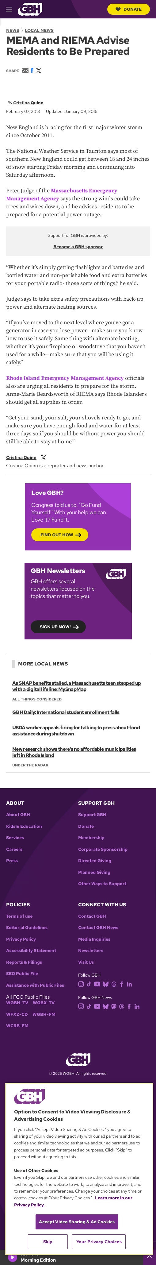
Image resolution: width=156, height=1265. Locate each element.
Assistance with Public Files (35, 985)
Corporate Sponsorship (102, 849)
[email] (49, 457)
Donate (129, 9)
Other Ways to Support (102, 883)
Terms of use (19, 916)
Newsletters (90, 950)
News (12, 30)
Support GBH (92, 814)
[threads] (115, 984)
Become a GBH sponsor (78, 246)
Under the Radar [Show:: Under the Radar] (30, 765)
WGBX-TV (44, 1002)
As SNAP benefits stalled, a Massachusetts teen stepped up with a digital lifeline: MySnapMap (76, 686)
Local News (39, 30)
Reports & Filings (24, 962)
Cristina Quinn (28, 103)
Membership (91, 837)
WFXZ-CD (17, 1014)
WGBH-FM (43, 1014)
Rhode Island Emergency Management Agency (65, 378)
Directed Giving (94, 860)
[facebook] (123, 984)
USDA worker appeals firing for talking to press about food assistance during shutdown (76, 730)
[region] (79, 1169)
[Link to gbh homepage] (30, 9)
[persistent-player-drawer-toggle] (149, 1257)
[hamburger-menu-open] (12, 9)
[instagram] (82, 984)
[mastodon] (115, 1006)
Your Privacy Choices (99, 1241)
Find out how (56, 535)
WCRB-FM (17, 1025)
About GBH (18, 814)
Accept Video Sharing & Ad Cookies (77, 1222)
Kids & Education (24, 826)
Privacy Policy (21, 939)
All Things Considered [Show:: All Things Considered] (37, 699)
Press (12, 860)
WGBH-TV (17, 1002)
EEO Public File (22, 973)
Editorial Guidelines (27, 927)
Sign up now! (55, 627)
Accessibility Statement (31, 950)
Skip (48, 1241)
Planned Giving (94, 872)
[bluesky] (107, 984)
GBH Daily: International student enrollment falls (66, 712)
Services (15, 837)
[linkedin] (131, 984)
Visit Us (86, 962)
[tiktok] (90, 984)
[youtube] (98, 984)
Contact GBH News (98, 927)
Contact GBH (92, 916)
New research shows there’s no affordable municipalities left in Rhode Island (74, 752)
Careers (14, 849)
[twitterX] (44, 457)
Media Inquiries (94, 939)
